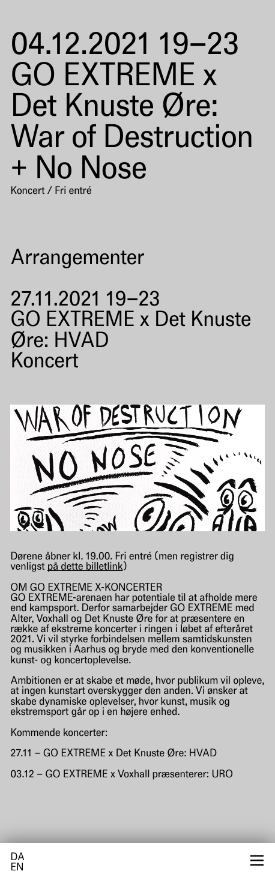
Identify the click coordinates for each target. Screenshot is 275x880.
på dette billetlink (85, 567)
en (16, 868)
